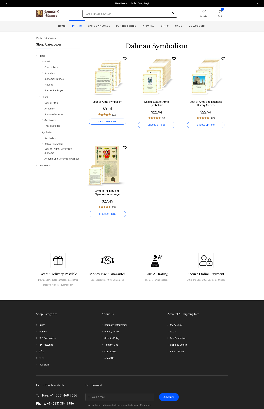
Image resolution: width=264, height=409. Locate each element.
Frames (43, 331)
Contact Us (110, 351)
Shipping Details (178, 344)
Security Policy (112, 338)
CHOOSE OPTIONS (107, 121)
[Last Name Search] (129, 14)
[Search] (173, 14)
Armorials (49, 73)
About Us (109, 358)
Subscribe (168, 397)
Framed (46, 61)
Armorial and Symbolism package (61, 158)
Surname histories (53, 114)
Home (62, 26)
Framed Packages (53, 90)
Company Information (115, 325)
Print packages (52, 125)
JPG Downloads (99, 26)
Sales (41, 358)
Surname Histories (54, 79)
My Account (197, 26)
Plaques (48, 84)
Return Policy (177, 351)
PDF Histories (126, 26)
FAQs (173, 331)
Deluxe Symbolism (53, 144)
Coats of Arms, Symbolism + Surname (59, 150)
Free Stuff (44, 364)
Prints (77, 26)
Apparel (148, 26)
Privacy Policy (111, 331)
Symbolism (50, 38)
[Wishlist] (125, 59)
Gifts (165, 26)
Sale (178, 26)
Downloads (45, 165)
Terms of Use (111, 344)
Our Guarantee (178, 338)
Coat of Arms (51, 67)
